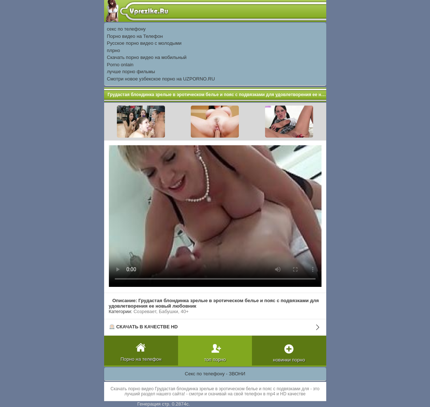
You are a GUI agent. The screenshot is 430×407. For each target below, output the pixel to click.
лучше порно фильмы (131, 71)
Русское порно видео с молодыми (144, 43)
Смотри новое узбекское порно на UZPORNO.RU (161, 79)
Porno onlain (120, 64)
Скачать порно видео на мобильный (147, 57)
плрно (113, 50)
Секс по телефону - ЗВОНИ (215, 373)
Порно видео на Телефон (135, 36)
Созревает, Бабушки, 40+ (161, 311)
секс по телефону (126, 29)
